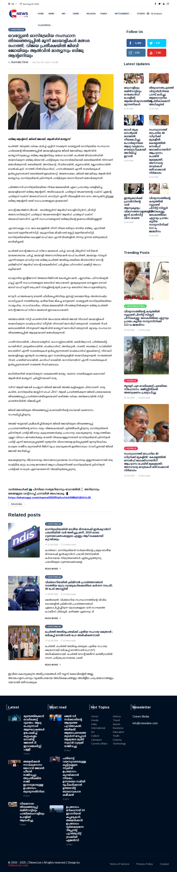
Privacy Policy (144, 863)
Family (103, 13)
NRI (63, 13)
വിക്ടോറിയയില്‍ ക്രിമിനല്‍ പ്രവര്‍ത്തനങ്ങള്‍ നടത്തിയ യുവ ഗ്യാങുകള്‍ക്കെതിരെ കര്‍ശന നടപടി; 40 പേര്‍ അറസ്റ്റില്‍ (79, 585)
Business (118, 727)
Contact (164, 863)
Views (76, 13)
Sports (116, 724)
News (51, 13)
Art (92, 731)
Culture (95, 735)
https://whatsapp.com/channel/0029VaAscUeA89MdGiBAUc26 (49, 497)
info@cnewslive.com (145, 723)
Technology (119, 743)
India (94, 724)
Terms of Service (119, 863)
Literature (96, 739)
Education (118, 731)
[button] (12, 4)
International (98, 727)
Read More (53, 569)
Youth (116, 735)
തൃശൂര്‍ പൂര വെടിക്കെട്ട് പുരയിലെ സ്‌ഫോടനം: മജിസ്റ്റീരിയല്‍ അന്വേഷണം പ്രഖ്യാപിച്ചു (145, 389)
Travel (116, 720)
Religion (91, 13)
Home (41, 13)
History (117, 716)
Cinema (117, 739)
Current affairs (99, 743)
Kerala (94, 720)
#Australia (16, 504)
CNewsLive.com (18, 865)
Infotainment (122, 13)
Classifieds (44, 25)
